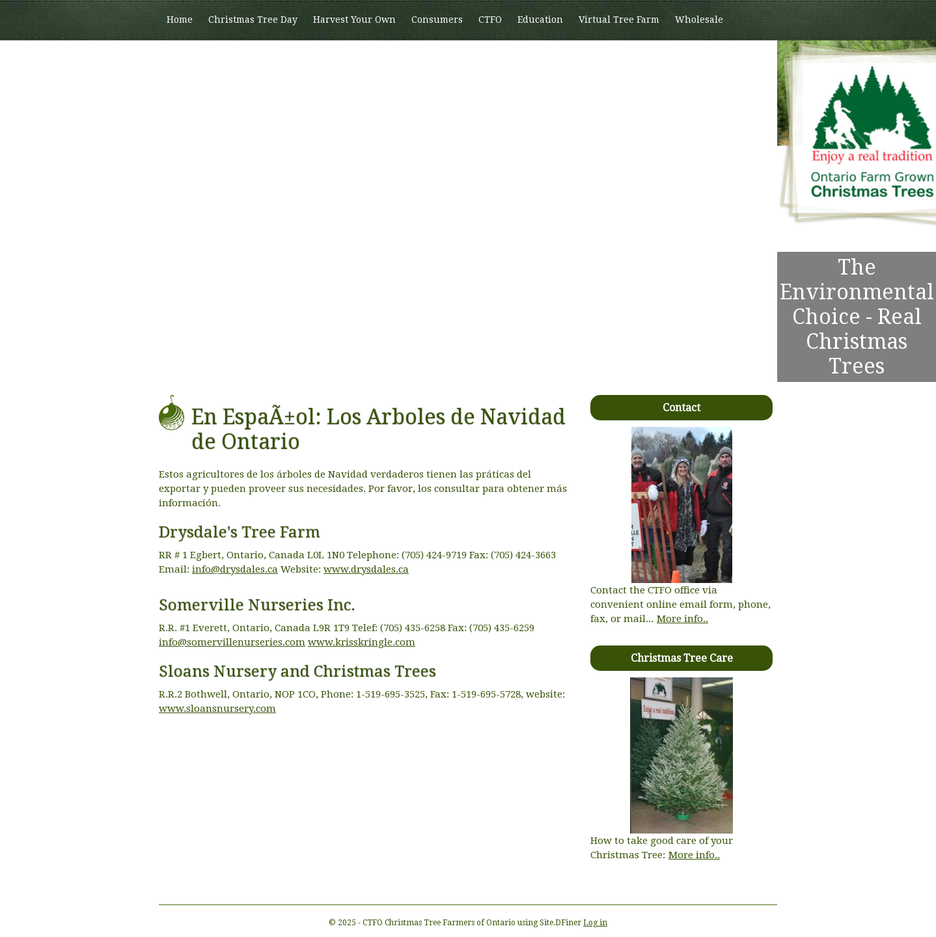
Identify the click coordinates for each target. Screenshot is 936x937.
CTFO (490, 19)
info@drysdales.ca (235, 569)
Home (180, 19)
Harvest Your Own (354, 19)
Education (540, 19)
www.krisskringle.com (361, 642)
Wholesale (699, 19)
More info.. (682, 619)
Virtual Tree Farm (619, 19)
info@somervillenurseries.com (232, 642)
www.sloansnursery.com (217, 708)
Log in (595, 922)
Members (188, 59)
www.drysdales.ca (366, 569)
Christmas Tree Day (252, 19)
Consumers (437, 19)
